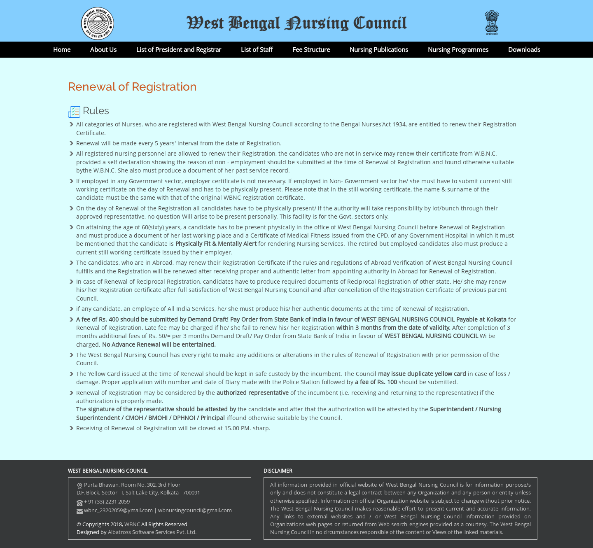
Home (61, 49)
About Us (103, 49)
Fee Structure (311, 49)
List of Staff (257, 49)
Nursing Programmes (458, 49)
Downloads (524, 49)
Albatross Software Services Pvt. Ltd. (152, 532)
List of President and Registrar (178, 49)
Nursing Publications (379, 49)
